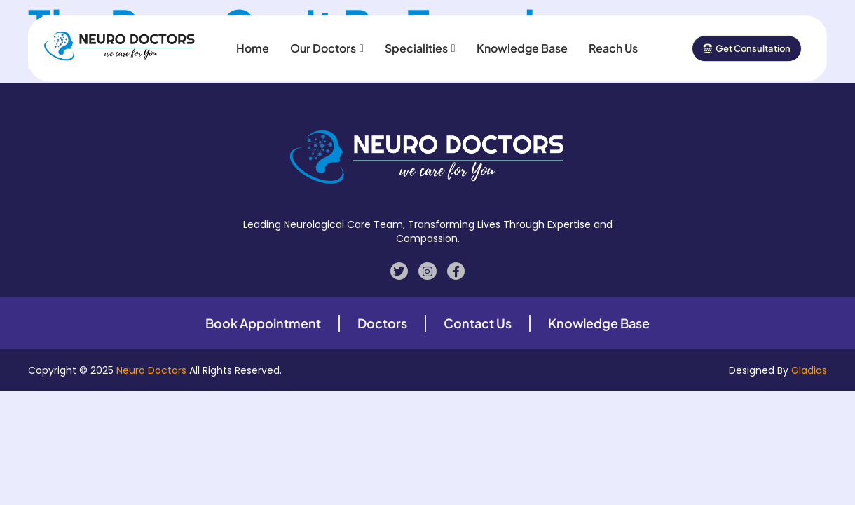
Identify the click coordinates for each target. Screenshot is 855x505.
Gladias (809, 370)
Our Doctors (327, 43)
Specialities (420, 43)
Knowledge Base (522, 43)
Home (252, 43)
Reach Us (613, 43)
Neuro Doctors (151, 370)
